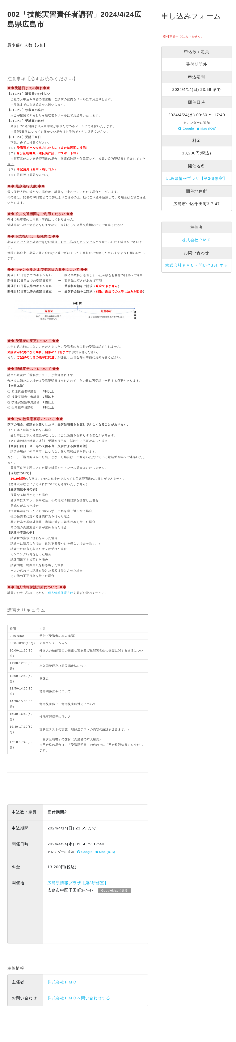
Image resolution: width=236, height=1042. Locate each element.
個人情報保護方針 (60, 592)
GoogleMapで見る (115, 890)
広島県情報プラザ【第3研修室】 (78, 883)
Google (85, 852)
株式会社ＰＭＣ (62, 982)
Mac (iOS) (105, 852)
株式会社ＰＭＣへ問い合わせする (78, 998)
